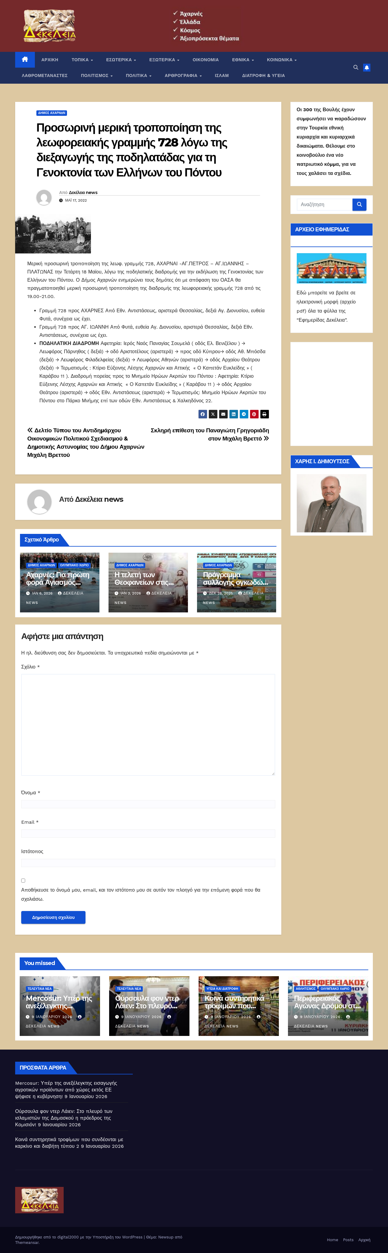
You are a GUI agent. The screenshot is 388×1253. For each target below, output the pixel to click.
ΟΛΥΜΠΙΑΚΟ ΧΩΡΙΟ (74, 565)
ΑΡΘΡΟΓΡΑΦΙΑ (182, 75)
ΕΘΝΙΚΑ (241, 59)
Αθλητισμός (306, 988)
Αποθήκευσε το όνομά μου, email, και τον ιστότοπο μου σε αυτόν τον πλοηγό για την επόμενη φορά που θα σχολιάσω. (140, 894)
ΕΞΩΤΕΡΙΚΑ (163, 59)
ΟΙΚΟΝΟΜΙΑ (206, 59)
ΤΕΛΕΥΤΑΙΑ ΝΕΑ (40, 988)
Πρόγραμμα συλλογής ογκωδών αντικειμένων (234, 582)
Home (332, 1240)
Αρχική (364, 1240)
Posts (348, 1240)
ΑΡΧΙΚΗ (50, 59)
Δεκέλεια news (83, 192)
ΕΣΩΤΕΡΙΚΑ (119, 59)
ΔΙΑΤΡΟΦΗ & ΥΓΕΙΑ (263, 75)
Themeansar (26, 1242)
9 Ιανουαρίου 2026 (53, 1017)
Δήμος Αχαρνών (51, 113)
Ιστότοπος (32, 851)
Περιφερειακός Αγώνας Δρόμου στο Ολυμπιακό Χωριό (326, 1006)
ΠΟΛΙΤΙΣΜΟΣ (95, 75)
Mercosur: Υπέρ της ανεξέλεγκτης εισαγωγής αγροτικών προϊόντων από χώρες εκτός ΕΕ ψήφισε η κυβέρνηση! (66, 1089)
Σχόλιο (30, 667)
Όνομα (30, 793)
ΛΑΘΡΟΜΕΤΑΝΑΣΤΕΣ (45, 75)
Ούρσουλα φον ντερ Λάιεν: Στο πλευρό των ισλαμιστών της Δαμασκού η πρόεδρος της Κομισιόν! (63, 1117)
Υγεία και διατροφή (222, 988)
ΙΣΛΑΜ (222, 75)
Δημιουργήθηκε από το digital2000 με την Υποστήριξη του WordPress (79, 1237)
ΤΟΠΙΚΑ (81, 59)
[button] (355, 67)
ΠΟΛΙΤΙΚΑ (137, 75)
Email (30, 822)
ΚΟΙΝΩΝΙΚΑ (280, 59)
